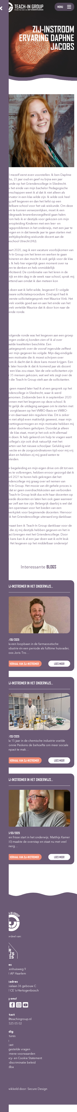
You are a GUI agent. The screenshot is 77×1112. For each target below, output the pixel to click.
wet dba (8, 1067)
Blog (6, 1040)
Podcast (8, 1044)
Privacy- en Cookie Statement (22, 1058)
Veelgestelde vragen (16, 1049)
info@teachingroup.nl (17, 1019)
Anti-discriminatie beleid (19, 1062)
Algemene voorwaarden (19, 1053)
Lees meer (59, 663)
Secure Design (37, 1088)
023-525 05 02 (12, 1023)
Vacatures (9, 1036)
